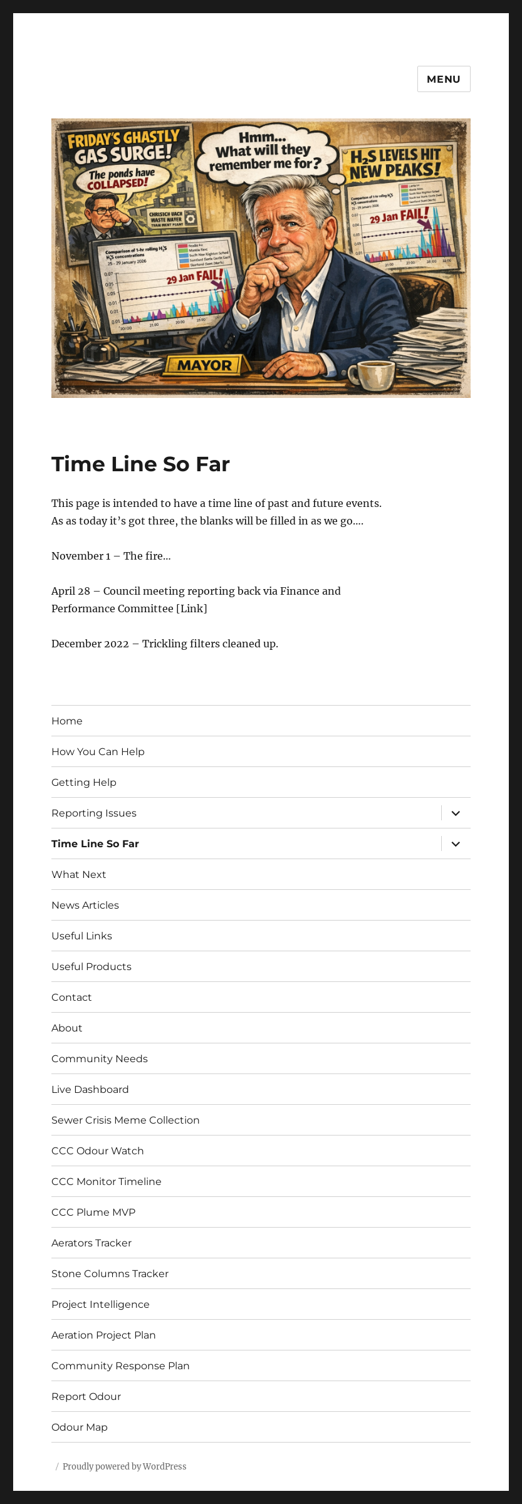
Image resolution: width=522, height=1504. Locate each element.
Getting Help (84, 782)
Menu (444, 79)
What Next (79, 874)
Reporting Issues (94, 813)
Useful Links (81, 936)
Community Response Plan (120, 1366)
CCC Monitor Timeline (106, 1182)
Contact (71, 997)
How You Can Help (98, 752)
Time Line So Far (95, 844)
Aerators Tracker (91, 1243)
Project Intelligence (100, 1304)
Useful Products (91, 967)
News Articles (85, 905)
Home (67, 721)
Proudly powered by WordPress (125, 1466)
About (67, 1028)
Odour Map (79, 1427)
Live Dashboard (90, 1089)
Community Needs (99, 1059)
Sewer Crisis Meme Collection (125, 1120)
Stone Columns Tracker (110, 1274)
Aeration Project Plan (103, 1335)
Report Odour (86, 1396)
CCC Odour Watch (97, 1151)
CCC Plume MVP (93, 1212)
